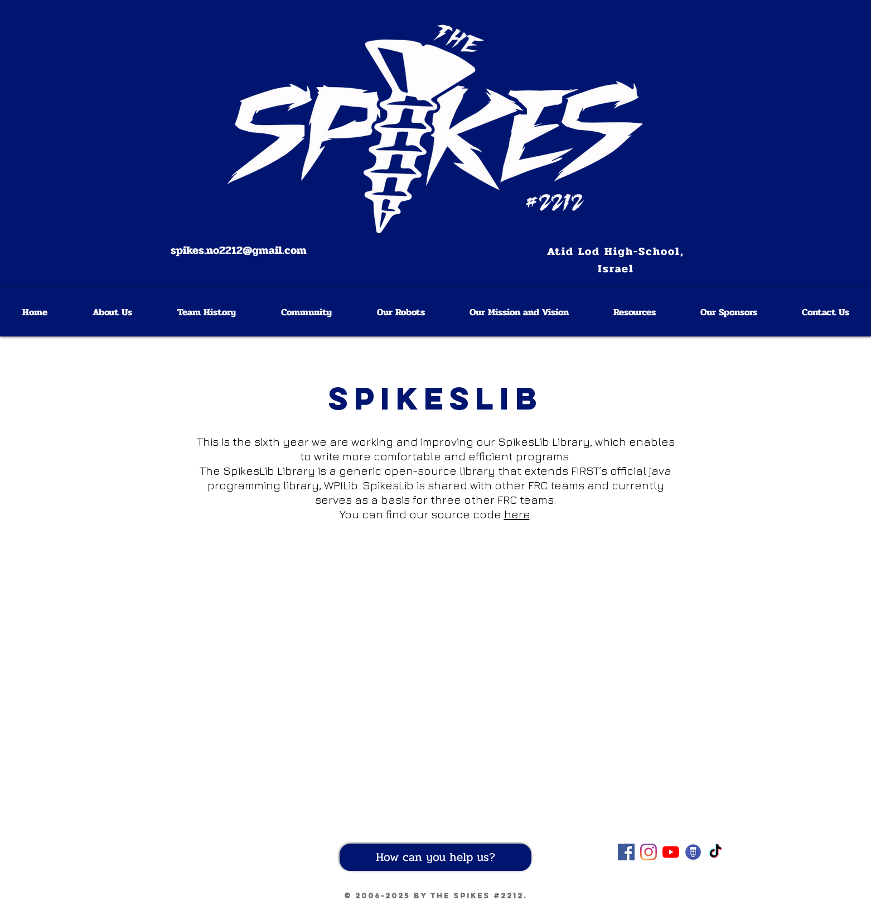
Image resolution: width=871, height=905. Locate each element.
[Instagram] (648, 852)
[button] (634, 312)
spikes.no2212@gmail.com (239, 250)
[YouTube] (670, 852)
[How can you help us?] (435, 857)
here (517, 514)
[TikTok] (715, 852)
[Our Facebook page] (626, 852)
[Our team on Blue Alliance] (693, 852)
